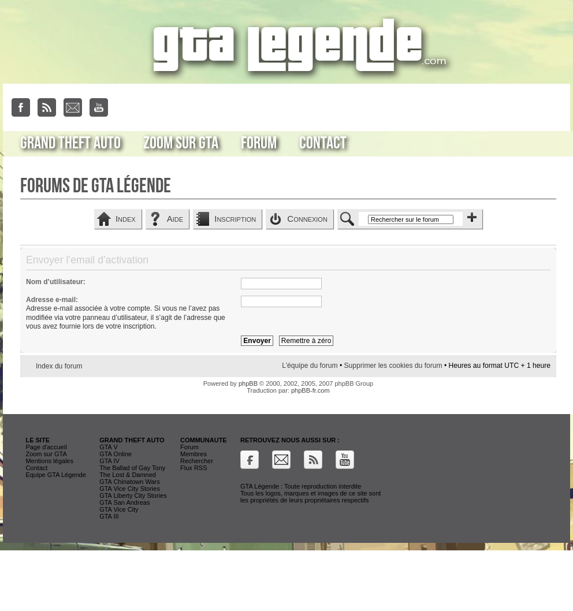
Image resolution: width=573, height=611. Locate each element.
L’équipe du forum (309, 366)
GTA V (108, 447)
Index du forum (59, 366)
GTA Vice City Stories (129, 488)
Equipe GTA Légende (55, 474)
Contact (323, 143)
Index (126, 218)
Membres (193, 453)
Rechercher (196, 460)
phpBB (248, 383)
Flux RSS (193, 467)
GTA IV (109, 460)
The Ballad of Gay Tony (132, 467)
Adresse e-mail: (52, 300)
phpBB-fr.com (310, 390)
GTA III (108, 516)
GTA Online (115, 453)
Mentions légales (49, 460)
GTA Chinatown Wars (129, 481)
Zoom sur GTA (180, 143)
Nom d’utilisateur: (55, 282)
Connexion (307, 218)
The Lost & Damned (127, 474)
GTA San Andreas (124, 502)
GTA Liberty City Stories (133, 495)
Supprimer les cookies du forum (393, 366)
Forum (259, 143)
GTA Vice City (118, 509)
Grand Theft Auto (70, 143)
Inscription (235, 218)
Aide (175, 218)
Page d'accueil (45, 447)
